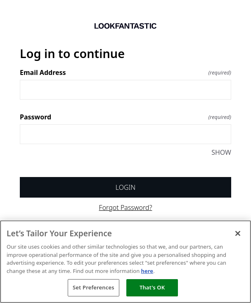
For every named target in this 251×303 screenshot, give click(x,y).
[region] (125, 261)
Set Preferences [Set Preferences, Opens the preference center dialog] (93, 287)
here (147, 271)
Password (125, 117)
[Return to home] (125, 26)
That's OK (152, 287)
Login (125, 187)
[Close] (238, 233)
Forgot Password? (125, 207)
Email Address (125, 72)
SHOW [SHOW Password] (221, 152)
